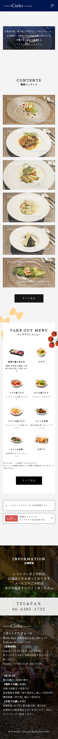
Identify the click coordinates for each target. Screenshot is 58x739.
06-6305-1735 (28, 606)
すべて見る (29, 299)
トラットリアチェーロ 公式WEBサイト (29, 505)
